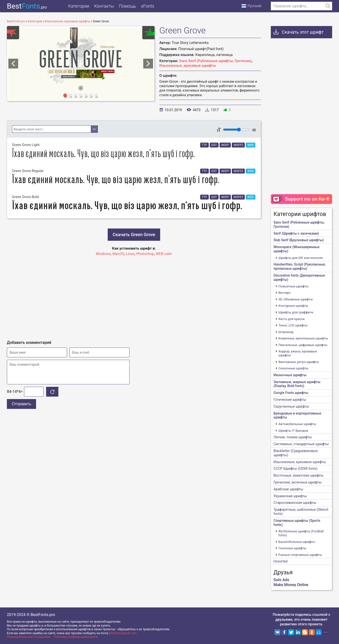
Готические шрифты (290, 400)
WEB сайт (164, 254)
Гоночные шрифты (292, 548)
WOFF (225, 145)
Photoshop (145, 254)
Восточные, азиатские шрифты (299, 475)
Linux (130, 254)
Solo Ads (281, 579)
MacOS (118, 254)
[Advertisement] (134, 296)
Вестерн (284, 293)
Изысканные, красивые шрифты (187, 65)
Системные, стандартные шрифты (301, 444)
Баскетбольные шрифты (296, 542)
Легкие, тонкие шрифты (293, 437)
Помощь (127, 6)
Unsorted (280, 561)
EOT (214, 145)
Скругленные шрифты (291, 406)
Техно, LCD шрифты (293, 325)
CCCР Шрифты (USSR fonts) (295, 468)
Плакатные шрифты (293, 286)
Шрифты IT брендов (293, 430)
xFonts (147, 6)
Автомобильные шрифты (297, 424)
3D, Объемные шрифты (295, 299)
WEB (251, 145)
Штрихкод (285, 332)
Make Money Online (291, 584)
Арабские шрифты (288, 489)
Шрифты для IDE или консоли (300, 258)
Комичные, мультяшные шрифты (303, 338)
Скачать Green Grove (134, 234)
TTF (204, 145)
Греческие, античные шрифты (298, 482)
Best (27, 6)
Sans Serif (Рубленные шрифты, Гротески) (215, 61)
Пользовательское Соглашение (29, 637)
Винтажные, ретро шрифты (298, 362)
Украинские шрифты (290, 496)
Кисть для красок (291, 319)
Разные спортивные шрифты (300, 555)
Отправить (21, 404)
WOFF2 (238, 145)
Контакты (104, 6)
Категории (78, 6)
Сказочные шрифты (293, 368)
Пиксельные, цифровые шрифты (302, 345)
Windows (103, 254)
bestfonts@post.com (123, 633)
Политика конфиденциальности (75, 637)
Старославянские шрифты (295, 503)
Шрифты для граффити (295, 312)
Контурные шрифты (293, 306)
